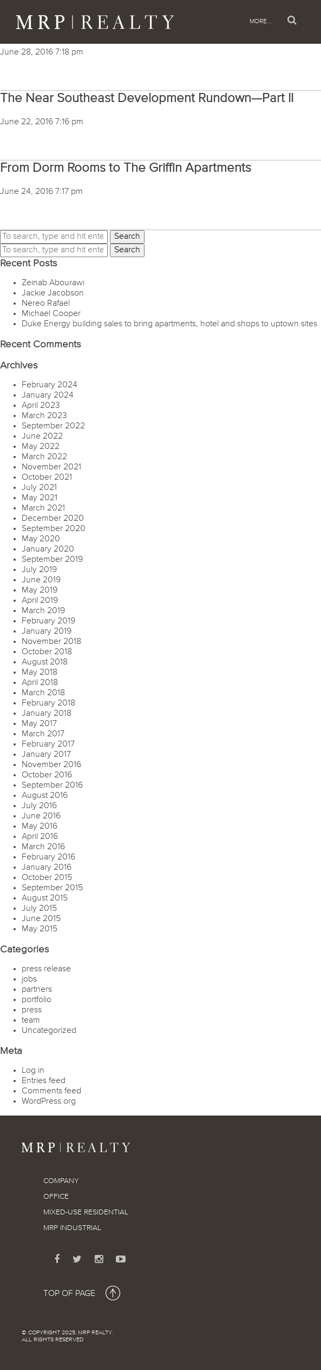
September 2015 (52, 888)
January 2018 (46, 713)
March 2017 (43, 734)
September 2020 (54, 529)
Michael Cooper (51, 314)
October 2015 (47, 878)
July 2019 (39, 570)
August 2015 (45, 898)
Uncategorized (49, 1030)
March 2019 (43, 611)
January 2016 (46, 867)
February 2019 (48, 621)
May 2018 (39, 672)
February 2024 (49, 385)
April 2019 (40, 600)
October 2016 (47, 775)
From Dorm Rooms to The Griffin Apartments (125, 168)
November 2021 (51, 467)
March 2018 (43, 693)
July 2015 (39, 908)
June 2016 (41, 816)
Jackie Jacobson (53, 293)
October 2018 (47, 652)
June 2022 (42, 436)
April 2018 (40, 683)
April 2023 (41, 405)
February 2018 (48, 703)
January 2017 (46, 754)
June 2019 (41, 580)
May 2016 (39, 826)
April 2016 (40, 836)
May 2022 (41, 446)
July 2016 (39, 806)
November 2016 (51, 765)
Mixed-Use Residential (85, 1212)
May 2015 (39, 929)
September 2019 (52, 559)
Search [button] (127, 236)
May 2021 (39, 498)
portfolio (36, 1000)
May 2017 (39, 724)
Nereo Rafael (46, 303)
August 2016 (45, 795)
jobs (29, 979)
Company (61, 1181)
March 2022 (44, 457)
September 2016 (52, 785)
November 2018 (51, 641)
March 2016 (43, 847)
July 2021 (39, 487)
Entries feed (43, 1081)
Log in (33, 1070)
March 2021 (43, 508)
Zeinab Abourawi (53, 283)
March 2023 (44, 416)
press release (46, 969)
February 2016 (48, 857)
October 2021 (47, 477)
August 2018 (45, 662)
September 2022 (53, 426)
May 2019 (39, 590)
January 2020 (48, 549)
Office (56, 1196)
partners (37, 989)
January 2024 (48, 395)
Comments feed (51, 1091)
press (32, 1010)
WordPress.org (49, 1101)
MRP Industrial (72, 1228)
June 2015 (41, 919)
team (31, 1020)
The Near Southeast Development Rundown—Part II (146, 98)
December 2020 (53, 518)
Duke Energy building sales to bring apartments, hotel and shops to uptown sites (169, 324)
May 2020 (41, 539)
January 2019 (46, 631)
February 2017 (48, 744)
